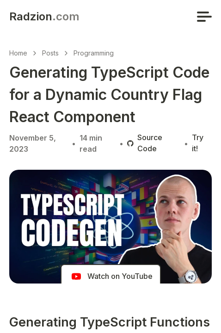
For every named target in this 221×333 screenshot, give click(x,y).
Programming (94, 53)
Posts (50, 53)
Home (18, 53)
